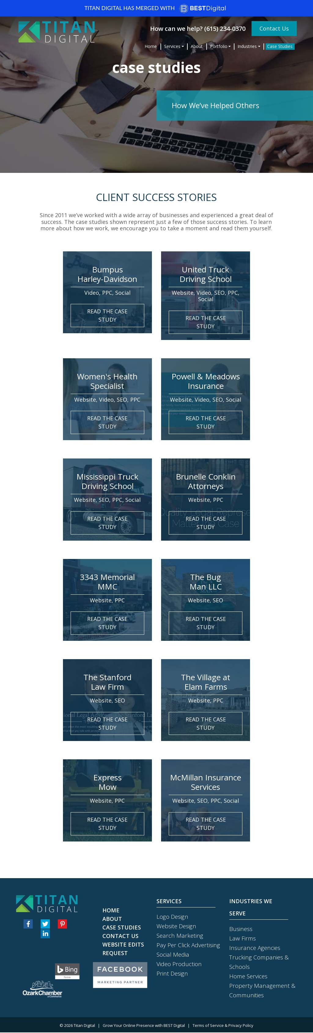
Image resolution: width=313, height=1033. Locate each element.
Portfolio (218, 46)
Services (172, 46)
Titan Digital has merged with (156, 8)
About (197, 46)
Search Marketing (179, 936)
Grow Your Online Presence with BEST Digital (144, 1025)
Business (240, 929)
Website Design (176, 926)
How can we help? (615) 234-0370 (198, 28)
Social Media (172, 955)
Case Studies (280, 46)
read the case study (107, 315)
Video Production (179, 964)
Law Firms (242, 939)
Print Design (172, 974)
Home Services (248, 976)
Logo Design (172, 917)
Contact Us (274, 27)
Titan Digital (84, 1025)
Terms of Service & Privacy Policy (223, 1025)
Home (151, 46)
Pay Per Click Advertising (188, 945)
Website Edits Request (123, 949)
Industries (247, 46)
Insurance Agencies (254, 948)
